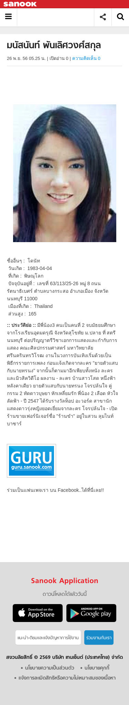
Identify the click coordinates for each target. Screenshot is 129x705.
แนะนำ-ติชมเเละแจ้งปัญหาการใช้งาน (48, 638)
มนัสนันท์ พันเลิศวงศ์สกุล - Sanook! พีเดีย (58, 17)
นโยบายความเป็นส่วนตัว (49, 668)
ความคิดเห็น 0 (86, 58)
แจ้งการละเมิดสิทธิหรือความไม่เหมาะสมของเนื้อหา (67, 678)
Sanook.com (20, 4)
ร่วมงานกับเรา (98, 638)
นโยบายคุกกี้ (97, 668)
